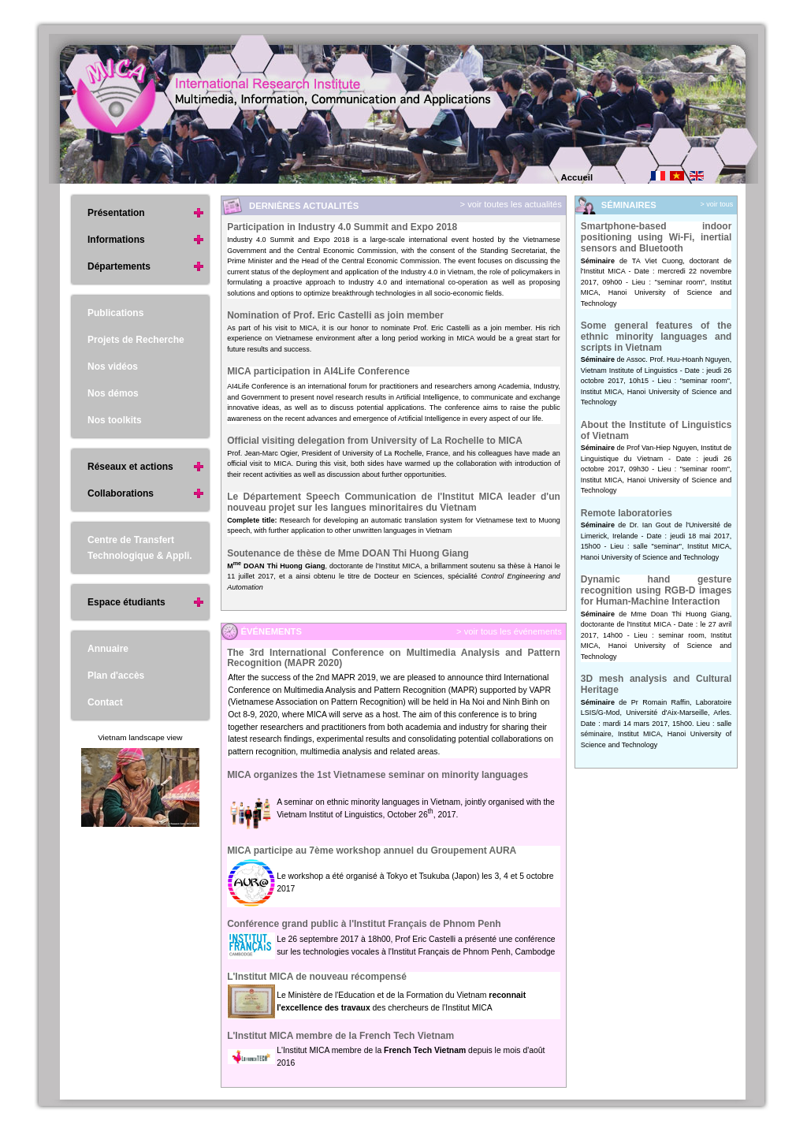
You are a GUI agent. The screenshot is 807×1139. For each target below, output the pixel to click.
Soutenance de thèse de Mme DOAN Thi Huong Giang (348, 553)
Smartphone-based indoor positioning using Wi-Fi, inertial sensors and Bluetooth (656, 237)
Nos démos (113, 393)
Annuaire (107, 648)
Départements (119, 266)
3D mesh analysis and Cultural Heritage (656, 684)
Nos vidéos (112, 366)
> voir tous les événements (508, 631)
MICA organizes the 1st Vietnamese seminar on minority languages (377, 774)
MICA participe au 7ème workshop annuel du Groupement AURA (371, 850)
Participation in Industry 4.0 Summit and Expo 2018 (342, 227)
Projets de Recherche (135, 339)
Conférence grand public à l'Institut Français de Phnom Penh (364, 923)
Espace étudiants (126, 602)
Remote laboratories (626, 513)
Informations (116, 239)
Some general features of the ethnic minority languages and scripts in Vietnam (656, 336)
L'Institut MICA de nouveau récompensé (317, 976)
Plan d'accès (115, 675)
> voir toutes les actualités (509, 204)
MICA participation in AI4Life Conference (318, 371)
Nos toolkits (114, 420)
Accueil (577, 177)
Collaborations (120, 493)
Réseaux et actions (130, 466)
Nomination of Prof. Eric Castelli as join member (335, 315)
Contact (105, 702)
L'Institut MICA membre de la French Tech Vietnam (340, 1035)
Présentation (116, 212)
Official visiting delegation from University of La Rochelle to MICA (375, 440)
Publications (115, 312)
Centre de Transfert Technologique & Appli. (139, 547)
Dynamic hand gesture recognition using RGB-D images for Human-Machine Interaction (656, 590)
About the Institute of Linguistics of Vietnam (656, 430)
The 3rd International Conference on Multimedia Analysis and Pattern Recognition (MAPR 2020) (393, 658)
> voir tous (717, 204)
